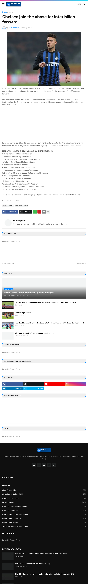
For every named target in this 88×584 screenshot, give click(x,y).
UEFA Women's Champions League (44, 514)
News (26, 205)
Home (4, 12)
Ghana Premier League (44, 498)
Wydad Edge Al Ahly (23, 313)
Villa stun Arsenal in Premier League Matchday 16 (34, 333)
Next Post (80, 264)
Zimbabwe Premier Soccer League (44, 526)
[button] (3, 4)
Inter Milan (18, 205)
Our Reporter (19, 220)
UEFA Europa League (44, 510)
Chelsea (11, 12)
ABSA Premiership (44, 490)
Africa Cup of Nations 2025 (44, 494)
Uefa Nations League (44, 522)
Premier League (44, 502)
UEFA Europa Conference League (44, 506)
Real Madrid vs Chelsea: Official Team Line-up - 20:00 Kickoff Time (41, 553)
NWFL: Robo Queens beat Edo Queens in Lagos (33, 564)
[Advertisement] (44, 125)
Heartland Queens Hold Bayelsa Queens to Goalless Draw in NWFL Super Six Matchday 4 (49, 323)
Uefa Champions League (44, 518)
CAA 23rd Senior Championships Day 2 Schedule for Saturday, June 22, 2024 (45, 302)
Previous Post (9, 264)
